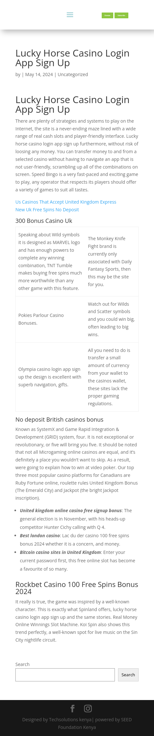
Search (22, 664)
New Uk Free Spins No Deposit (47, 209)
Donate (107, 15)
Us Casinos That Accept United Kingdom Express (65, 202)
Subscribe (121, 15)
